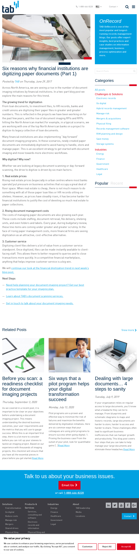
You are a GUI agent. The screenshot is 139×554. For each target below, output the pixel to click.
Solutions (7, 504)
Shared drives (11, 528)
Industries (53, 504)
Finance (100, 159)
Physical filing (103, 124)
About (76, 504)
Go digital (101, 103)
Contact (112, 7)
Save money (102, 139)
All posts (100, 90)
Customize (87, 547)
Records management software (112, 129)
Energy (100, 154)
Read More (37, 458)
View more (129, 330)
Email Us (68, 485)
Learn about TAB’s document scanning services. (34, 296)
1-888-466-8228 (86, 7)
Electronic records (106, 98)
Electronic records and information (33, 525)
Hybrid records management (111, 108)
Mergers (9, 524)
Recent (117, 183)
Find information (13, 508)
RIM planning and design (109, 134)
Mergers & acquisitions (108, 119)
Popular (101, 183)
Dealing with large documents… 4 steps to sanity (114, 383)
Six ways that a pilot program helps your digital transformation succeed (69, 389)
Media (78, 512)
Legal (99, 174)
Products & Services (31, 506)
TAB (17, 81)
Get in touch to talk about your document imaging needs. (39, 303)
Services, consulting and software (35, 515)
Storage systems (105, 144)
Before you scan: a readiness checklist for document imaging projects (22, 386)
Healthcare (102, 169)
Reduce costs (11, 516)
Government (102, 164)
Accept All (126, 547)
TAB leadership (83, 508)
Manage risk (102, 113)
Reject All (106, 547)
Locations (80, 516)
